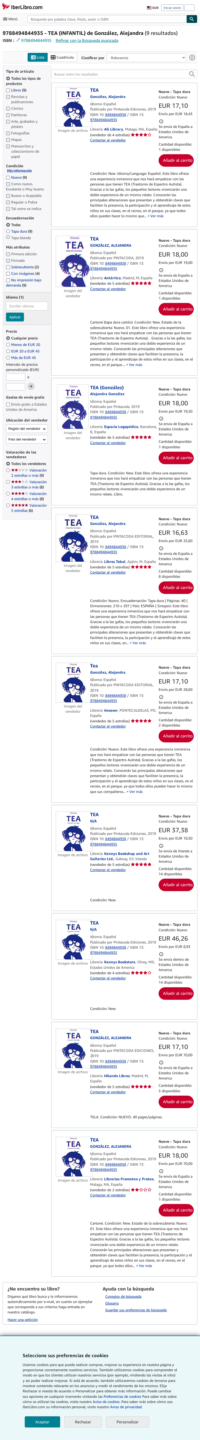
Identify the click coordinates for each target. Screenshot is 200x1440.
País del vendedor (22, 439)
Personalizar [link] (128, 1421)
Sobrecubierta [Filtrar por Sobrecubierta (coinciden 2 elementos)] (22, 267)
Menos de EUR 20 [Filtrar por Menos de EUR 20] (23, 344)
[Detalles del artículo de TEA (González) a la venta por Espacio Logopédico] (73, 406)
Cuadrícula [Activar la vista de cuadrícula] (62, 57)
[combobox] (106, 19)
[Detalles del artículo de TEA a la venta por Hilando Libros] (73, 1048)
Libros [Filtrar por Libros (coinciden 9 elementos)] (16, 90)
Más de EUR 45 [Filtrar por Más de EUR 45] (21, 357)
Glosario (112, 1303)
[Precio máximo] (15, 386)
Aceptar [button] (42, 1421)
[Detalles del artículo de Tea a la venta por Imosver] (73, 683)
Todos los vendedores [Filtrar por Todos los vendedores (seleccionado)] (29, 463)
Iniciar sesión (172, 8)
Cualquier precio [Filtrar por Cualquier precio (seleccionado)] (22, 338)
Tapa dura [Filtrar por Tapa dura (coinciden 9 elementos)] (19, 231)
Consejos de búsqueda (123, 1296)
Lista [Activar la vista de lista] (37, 57)
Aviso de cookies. (106, 1401)
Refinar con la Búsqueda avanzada (87, 40)
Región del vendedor (24, 429)
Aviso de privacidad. (126, 1407)
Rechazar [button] (83, 1421)
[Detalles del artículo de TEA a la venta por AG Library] (73, 107)
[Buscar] (192, 19)
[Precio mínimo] (15, 377)
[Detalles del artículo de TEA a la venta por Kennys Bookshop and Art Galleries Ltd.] (73, 831)
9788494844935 (36, 40)
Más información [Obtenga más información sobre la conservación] (19, 170)
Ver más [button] (157, 216)
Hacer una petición (23, 1319)
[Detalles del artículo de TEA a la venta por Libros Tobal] (73, 538)
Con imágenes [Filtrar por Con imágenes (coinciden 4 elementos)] (23, 273)
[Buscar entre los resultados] (124, 74)
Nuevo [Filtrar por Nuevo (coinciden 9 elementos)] (16, 177)
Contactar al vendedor (108, 140)
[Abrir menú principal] (11, 19)
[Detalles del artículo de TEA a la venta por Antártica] (73, 261)
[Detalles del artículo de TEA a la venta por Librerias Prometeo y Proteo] (73, 1157)
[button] (192, 74)
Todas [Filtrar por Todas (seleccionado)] (14, 224)
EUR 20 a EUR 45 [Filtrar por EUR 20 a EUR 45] (23, 351)
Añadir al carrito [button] (177, 160)
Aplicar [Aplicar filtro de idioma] (15, 317)
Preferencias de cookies (122, 1396)
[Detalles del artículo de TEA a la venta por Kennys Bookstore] (73, 940)
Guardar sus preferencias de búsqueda (136, 1310)
